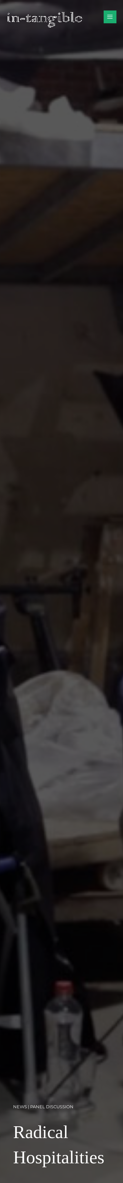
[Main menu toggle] (110, 16)
